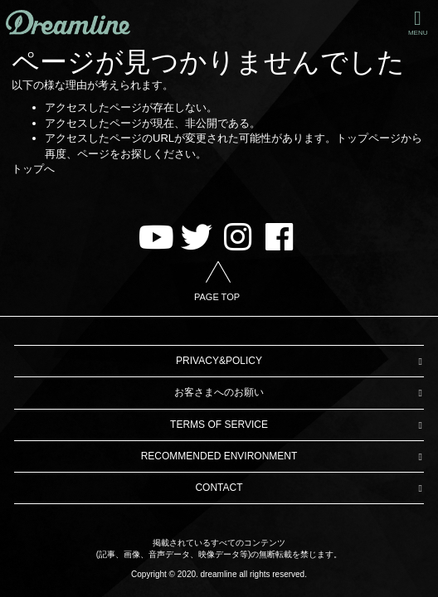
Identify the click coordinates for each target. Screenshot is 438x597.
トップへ (33, 169)
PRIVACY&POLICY (219, 360)
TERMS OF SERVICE (219, 424)
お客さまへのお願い (219, 392)
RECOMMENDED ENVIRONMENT (219, 456)
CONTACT (218, 487)
